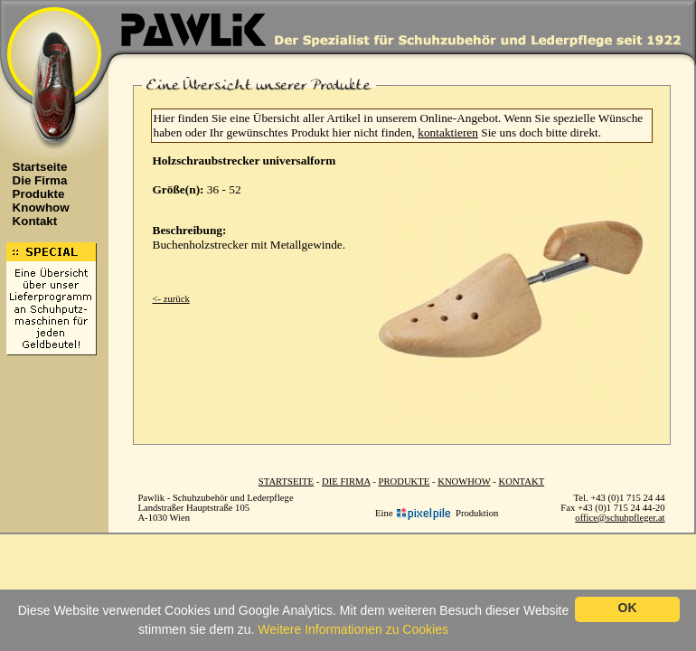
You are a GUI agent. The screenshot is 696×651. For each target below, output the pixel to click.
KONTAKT (522, 481)
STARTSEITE (286, 481)
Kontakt (30, 221)
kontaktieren (448, 132)
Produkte (34, 194)
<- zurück (171, 299)
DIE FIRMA (346, 481)
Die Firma (35, 180)
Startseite (35, 167)
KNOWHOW (463, 481)
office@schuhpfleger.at (619, 518)
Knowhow (36, 207)
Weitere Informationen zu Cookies (353, 629)
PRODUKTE (403, 481)
